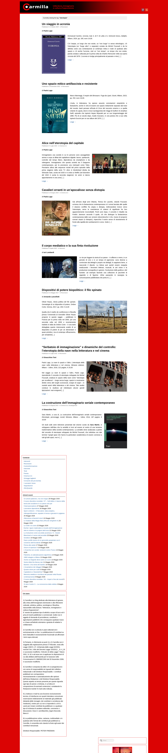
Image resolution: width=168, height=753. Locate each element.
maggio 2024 (130, 104)
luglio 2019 (129, 245)
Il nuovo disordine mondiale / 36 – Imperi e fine (33, 223)
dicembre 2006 (131, 614)
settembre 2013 (131, 416)
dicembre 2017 (131, 292)
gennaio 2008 (130, 583)
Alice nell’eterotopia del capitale (68, 143)
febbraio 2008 (130, 580)
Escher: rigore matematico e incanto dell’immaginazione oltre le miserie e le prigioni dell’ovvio (33, 121)
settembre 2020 (131, 211)
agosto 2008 (130, 565)
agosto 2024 (130, 96)
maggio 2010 (130, 514)
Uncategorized (77, 423)
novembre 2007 (131, 587)
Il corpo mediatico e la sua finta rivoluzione (75, 248)
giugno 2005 (130, 658)
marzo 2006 (130, 636)
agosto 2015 (130, 360)
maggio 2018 (130, 280)
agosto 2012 (130, 448)
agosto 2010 (130, 507)
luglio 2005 (129, 656)
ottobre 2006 (130, 619)
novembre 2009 (131, 529)
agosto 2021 (130, 184)
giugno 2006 (130, 629)
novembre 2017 (131, 294)
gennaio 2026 (130, 55)
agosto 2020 (130, 214)
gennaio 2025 (130, 84)
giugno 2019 (130, 248)
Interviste (27, 30)
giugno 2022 (130, 160)
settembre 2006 (131, 622)
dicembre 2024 (131, 87)
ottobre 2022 (130, 150)
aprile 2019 (130, 253)
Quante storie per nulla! (32, 202)
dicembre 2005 (131, 644)
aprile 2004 (130, 692)
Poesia (26, 35)
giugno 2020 (130, 219)
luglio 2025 (129, 70)
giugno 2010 (130, 512)
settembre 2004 (131, 680)
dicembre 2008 (131, 556)
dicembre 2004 (131, 673)
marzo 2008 (130, 578)
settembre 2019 (131, 241)
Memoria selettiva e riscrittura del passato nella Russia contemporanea (33, 214)
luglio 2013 (129, 421)
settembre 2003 (131, 710)
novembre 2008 (131, 558)
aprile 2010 (130, 517)
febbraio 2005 (130, 668)
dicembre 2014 (131, 380)
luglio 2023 (129, 128)
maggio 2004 (130, 690)
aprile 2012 (130, 458)
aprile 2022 (130, 165)
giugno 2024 (130, 101)
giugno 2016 (130, 336)
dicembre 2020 (131, 204)
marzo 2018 (130, 285)
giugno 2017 (130, 307)
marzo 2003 (130, 724)
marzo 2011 (130, 490)
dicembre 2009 (131, 526)
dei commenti (132, 745)
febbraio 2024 (130, 111)
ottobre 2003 (130, 707)
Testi (25, 32)
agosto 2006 (130, 624)
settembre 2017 (131, 299)
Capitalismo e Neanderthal (33, 206)
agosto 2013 (130, 419)
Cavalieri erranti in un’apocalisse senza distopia (78, 192)
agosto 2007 (130, 595)
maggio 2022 (130, 162)
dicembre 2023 (131, 116)
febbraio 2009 (130, 551)
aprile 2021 (130, 194)
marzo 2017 (130, 314)
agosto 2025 (130, 67)
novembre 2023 (131, 118)
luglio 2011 (129, 480)
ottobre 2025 (130, 62)
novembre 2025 (131, 60)
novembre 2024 (131, 89)
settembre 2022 (131, 153)
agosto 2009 (130, 536)
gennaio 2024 (130, 114)
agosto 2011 (130, 478)
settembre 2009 (131, 534)
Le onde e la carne (30, 111)
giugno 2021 (130, 189)
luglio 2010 (129, 509)
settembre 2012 (131, 446)
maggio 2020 (130, 221)
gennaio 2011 (130, 495)
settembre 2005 (131, 651)
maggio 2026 (130, 45)
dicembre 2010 (131, 497)
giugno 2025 (130, 72)
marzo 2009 (130, 548)
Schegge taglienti (30, 40)
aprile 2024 (130, 106)
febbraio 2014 (130, 404)
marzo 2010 (130, 519)
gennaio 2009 (130, 553)
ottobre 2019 (130, 238)
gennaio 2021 (130, 201)
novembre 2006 (131, 617)
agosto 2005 (130, 653)
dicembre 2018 (131, 263)
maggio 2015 (130, 368)
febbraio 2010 (130, 521)
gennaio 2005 (130, 670)
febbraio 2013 (130, 434)
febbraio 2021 (130, 199)
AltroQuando (28, 49)
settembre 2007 (131, 592)
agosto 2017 (130, 302)
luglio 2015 (129, 363)
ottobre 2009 (130, 531)
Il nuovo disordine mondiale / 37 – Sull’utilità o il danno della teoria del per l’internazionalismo (33, 70)
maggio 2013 (130, 426)
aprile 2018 (130, 282)
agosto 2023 (130, 126)
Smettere (27, 138)
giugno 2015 (130, 365)
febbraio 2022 (130, 170)
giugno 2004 (130, 688)
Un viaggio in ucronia (61, 24)
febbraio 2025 (130, 82)
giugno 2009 (130, 541)
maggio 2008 (130, 573)
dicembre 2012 (131, 438)
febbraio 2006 (130, 639)
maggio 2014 (130, 397)
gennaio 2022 (130, 172)
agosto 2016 (130, 331)
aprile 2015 (130, 370)
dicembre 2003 (131, 702)
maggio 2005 (130, 661)
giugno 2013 (130, 424)
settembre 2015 (131, 358)
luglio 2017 (129, 304)
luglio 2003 (129, 714)
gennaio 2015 (130, 377)
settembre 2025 (131, 65)
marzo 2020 (130, 226)
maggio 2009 (130, 543)
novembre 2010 (131, 499)
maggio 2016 (130, 338)
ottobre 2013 (130, 414)
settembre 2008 (131, 563)
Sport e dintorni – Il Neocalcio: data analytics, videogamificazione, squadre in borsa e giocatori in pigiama (32, 89)
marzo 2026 (130, 50)
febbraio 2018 (130, 287)
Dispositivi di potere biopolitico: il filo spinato (76, 297)
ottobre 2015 (130, 355)
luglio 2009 (129, 539)
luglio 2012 (129, 451)
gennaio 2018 (130, 289)
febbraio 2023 (130, 140)
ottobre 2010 (130, 502)
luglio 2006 (129, 627)
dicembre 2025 (131, 57)
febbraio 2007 (130, 609)
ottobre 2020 (130, 209)
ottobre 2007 (130, 590)
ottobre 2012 (130, 443)
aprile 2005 (130, 663)
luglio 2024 (129, 99)
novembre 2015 (131, 353)
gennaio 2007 (130, 612)
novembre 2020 (131, 206)
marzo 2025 (130, 79)
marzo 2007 (130, 607)
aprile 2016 (130, 341)
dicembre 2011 (131, 468)
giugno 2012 (130, 453)
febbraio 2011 (130, 492)
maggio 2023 (130, 133)
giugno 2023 (130, 131)
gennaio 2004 (130, 700)
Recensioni (69, 27)
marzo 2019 (130, 255)
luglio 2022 (129, 158)
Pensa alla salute (30, 150)
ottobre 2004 (130, 678)
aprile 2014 (130, 399)
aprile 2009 (130, 546)
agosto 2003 (130, 712)
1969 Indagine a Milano (32, 175)
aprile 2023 (130, 136)
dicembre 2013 (131, 409)
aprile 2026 (130, 48)
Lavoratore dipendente (31, 79)
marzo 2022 (130, 167)
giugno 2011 (130, 482)
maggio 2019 (130, 250)
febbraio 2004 (130, 697)
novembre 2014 (131, 382)
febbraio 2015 (130, 375)
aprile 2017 (130, 311)
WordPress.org (131, 747)
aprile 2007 (130, 605)
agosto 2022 (130, 155)
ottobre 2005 (130, 648)
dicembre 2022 (131, 145)
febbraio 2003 (130, 727)
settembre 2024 (131, 94)
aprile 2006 (130, 634)
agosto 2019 (130, 243)
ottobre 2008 (130, 561)
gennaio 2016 (130, 348)
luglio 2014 (129, 392)
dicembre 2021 (131, 175)
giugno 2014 (130, 394)
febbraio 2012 (130, 463)
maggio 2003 (130, 719)
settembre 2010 (131, 504)
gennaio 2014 (130, 407)
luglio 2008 (129, 568)
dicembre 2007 (131, 585)
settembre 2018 (131, 270)
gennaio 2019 (130, 260)
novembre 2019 (131, 236)
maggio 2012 (130, 456)
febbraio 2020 (130, 228)
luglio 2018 (129, 275)
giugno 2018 (130, 277)
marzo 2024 (130, 109)
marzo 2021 (130, 197)
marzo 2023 (130, 138)
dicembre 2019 (131, 233)
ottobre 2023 (130, 121)
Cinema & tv (67, 146)
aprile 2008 (130, 575)
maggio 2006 (130, 631)
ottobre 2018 (130, 267)
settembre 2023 (131, 123)
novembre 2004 (131, 675)
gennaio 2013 (130, 436)
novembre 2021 (131, 177)
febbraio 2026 (130, 53)
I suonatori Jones (30, 44)
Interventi (66, 251)
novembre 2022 (131, 148)
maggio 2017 (130, 309)
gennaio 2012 (130, 465)
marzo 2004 (130, 695)
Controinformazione (30, 27)
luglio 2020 (129, 216)
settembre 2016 (131, 329)
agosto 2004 (130, 683)
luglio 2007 (129, 597)
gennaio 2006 (130, 641)
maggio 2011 (130, 485)
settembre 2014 (131, 387)
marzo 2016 (130, 343)
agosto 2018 (130, 272)
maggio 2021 (130, 192)
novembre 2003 (131, 705)
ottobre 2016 (130, 326)
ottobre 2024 (130, 92)
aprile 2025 (130, 77)
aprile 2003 (130, 722)
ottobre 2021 (130, 180)
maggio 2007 (130, 602)
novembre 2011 (131, 470)
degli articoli (132, 742)
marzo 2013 (130, 431)
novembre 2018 (131, 265)
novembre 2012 (131, 441)
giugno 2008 (130, 570)
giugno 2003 (130, 717)
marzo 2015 (130, 372)
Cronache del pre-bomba (32, 42)
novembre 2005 (131, 646)
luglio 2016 (129, 333)
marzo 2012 (130, 460)
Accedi (128, 740)
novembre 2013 (131, 412)
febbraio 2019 (130, 258)
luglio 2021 (129, 187)
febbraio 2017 (130, 316)
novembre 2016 (131, 324)
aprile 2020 (130, 223)
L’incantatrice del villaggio (32, 197)
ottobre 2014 (130, 385)
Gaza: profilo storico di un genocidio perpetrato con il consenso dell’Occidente (33, 143)
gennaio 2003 (130, 729)
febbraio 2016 (130, 346)
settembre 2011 (131, 475)
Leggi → (75, 65)
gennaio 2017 (130, 319)
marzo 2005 (130, 666)
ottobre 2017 (130, 297)
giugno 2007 (130, 600)
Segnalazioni (28, 47)
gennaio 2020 (130, 231)
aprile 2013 (130, 429)
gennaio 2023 (130, 143)
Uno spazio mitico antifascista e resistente (74, 83)
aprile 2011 (130, 487)
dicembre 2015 (131, 350)
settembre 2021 (131, 182)
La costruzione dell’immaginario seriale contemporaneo (83, 420)
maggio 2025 (130, 74)
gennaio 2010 (130, 524)
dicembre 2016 (131, 321)
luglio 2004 (129, 685)
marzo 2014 (130, 402)
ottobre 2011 (130, 473)
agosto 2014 (130, 390)
